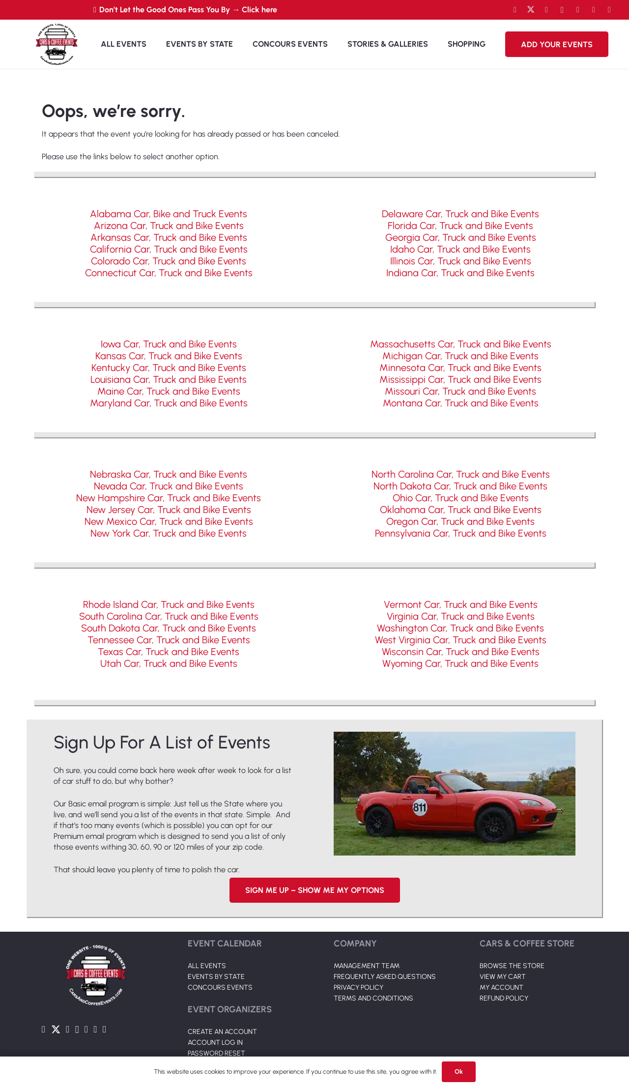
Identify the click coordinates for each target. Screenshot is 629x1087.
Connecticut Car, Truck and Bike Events (169, 273)
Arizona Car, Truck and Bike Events (169, 225)
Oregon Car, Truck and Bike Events (460, 521)
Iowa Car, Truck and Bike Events (169, 344)
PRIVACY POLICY (358, 987)
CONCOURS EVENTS (220, 987)
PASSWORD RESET (216, 1053)
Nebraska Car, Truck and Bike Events (168, 474)
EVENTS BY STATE (216, 977)
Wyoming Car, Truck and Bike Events (460, 663)
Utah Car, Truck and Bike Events (168, 663)
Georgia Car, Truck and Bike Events (460, 237)
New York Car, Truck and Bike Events (168, 533)
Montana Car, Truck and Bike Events (461, 403)
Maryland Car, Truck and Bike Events (169, 403)
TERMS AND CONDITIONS (373, 998)
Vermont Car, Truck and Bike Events (461, 604)
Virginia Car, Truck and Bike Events (461, 616)
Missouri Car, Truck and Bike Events (460, 391)
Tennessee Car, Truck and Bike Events (168, 640)
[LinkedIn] (578, 10)
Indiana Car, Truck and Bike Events (460, 273)
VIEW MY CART (503, 977)
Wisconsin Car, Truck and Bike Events (461, 652)
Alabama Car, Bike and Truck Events (168, 214)
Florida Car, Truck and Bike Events (460, 225)
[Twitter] (531, 10)
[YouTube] (546, 10)
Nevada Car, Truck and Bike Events (168, 486)
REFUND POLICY (504, 998)
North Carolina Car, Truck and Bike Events (461, 474)
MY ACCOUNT (501, 987)
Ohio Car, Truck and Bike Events (461, 498)
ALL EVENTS (207, 966)
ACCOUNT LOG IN (215, 1042)
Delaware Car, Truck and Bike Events (460, 214)
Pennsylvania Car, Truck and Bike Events (460, 533)
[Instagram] (562, 10)
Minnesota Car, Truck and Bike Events (460, 367)
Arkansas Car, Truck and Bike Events (168, 237)
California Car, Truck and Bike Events (169, 249)
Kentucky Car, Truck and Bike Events (168, 367)
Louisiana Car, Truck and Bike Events (168, 379)
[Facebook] (515, 10)
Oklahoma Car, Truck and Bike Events (461, 509)
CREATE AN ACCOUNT (222, 1032)
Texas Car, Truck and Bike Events (168, 652)
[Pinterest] (609, 10)
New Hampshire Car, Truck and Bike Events (168, 498)
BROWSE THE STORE (512, 966)
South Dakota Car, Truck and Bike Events (168, 628)
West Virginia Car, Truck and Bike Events (460, 640)
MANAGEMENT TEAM (367, 966)
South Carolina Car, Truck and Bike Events (168, 616)
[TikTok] (593, 10)
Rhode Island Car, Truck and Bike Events (169, 604)
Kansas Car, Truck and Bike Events (168, 356)
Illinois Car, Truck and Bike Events (460, 261)
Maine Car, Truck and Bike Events (168, 391)
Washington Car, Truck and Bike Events (460, 628)
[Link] (56, 44)
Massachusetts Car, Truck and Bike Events (460, 344)
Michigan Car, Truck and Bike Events (460, 356)
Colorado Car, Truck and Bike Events (168, 261)
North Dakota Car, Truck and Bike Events (460, 486)
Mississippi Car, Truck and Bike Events (460, 379)
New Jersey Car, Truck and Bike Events (168, 509)
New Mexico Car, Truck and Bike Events (169, 521)
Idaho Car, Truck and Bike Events (460, 249)
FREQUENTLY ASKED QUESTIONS (385, 977)
